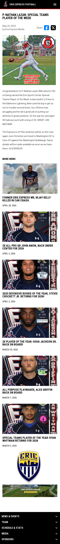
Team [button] (5, 522)
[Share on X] (53, 27)
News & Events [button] (10, 516)
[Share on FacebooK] (46, 27)
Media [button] (5, 533)
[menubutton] (55, 4)
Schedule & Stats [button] (12, 528)
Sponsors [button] (8, 539)
